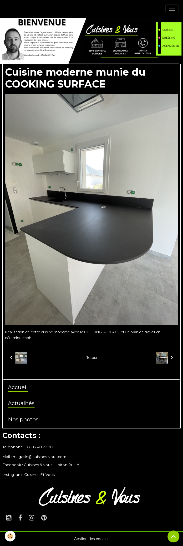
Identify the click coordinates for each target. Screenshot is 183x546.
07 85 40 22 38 (39, 447)
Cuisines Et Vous (39, 474)
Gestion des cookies (91, 538)
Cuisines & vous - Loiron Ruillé (51, 465)
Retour (91, 357)
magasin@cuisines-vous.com (39, 456)
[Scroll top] (173, 536)
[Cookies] (10, 536)
